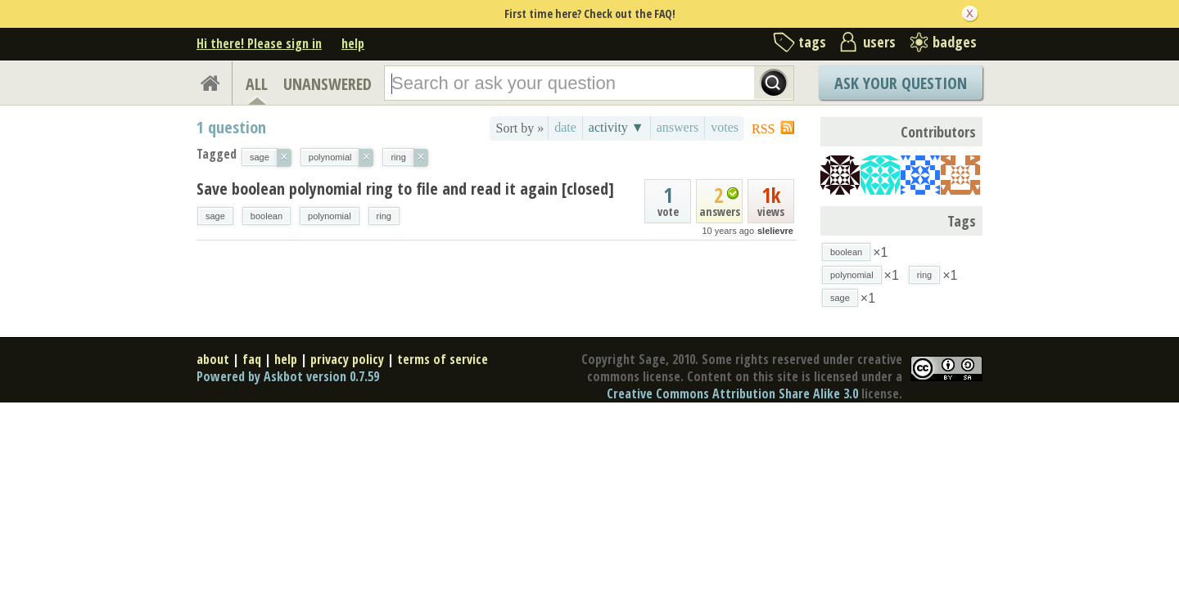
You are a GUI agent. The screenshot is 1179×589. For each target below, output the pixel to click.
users (879, 42)
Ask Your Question (900, 83)
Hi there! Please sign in (259, 43)
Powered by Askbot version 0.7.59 (287, 376)
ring (384, 216)
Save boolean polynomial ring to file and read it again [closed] (405, 189)
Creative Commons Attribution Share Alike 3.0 (732, 393)
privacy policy (347, 359)
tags (812, 42)
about (212, 359)
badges (955, 42)
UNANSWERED (327, 84)
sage (215, 216)
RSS (763, 129)
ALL (257, 84)
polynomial (329, 216)
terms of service (442, 359)
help (352, 43)
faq (251, 359)
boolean (266, 216)
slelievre (775, 231)
